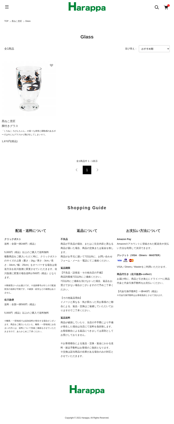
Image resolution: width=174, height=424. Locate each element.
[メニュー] (7, 7)
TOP (6, 21)
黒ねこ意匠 (17, 21)
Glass (28, 21)
